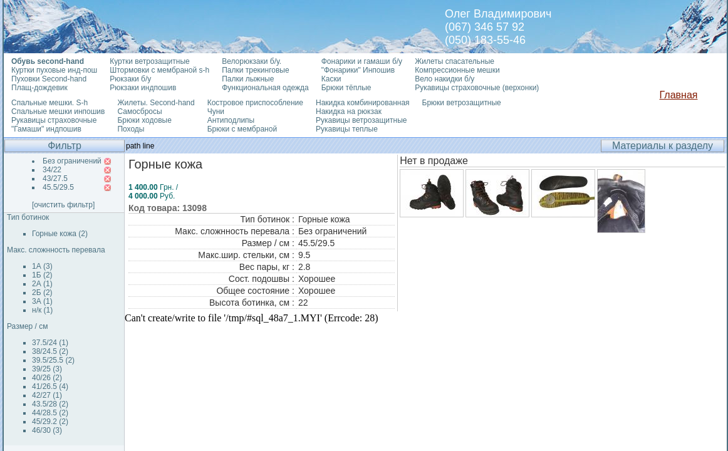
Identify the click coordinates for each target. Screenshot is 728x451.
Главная (679, 95)
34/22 (52, 169)
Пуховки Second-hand (48, 79)
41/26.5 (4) (50, 386)
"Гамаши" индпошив (46, 129)
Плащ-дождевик (39, 87)
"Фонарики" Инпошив (358, 70)
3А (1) (42, 301)
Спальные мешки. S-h (49, 102)
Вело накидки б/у (444, 79)
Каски (331, 79)
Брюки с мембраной (242, 129)
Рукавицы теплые (347, 129)
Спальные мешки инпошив (58, 111)
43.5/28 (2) (50, 404)
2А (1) (42, 283)
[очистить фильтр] (63, 204)
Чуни (215, 111)
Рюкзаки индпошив (143, 87)
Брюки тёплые (346, 87)
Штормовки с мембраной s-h (159, 70)
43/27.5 (55, 178)
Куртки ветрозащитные (149, 61)
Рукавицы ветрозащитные (361, 120)
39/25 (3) (47, 369)
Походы (130, 129)
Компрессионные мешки (457, 70)
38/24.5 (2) (50, 351)
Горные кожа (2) (60, 233)
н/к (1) (42, 310)
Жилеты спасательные (454, 61)
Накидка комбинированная (363, 102)
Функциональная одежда (265, 87)
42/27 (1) (47, 395)
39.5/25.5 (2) (53, 360)
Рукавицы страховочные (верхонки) (477, 87)
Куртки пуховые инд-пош (54, 70)
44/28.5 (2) (50, 412)
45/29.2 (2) (50, 421)
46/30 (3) (47, 430)
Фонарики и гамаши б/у (361, 61)
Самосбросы (139, 111)
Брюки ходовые (144, 120)
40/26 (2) (47, 377)
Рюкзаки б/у (130, 79)
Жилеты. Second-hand (155, 102)
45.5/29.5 (58, 187)
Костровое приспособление (255, 102)
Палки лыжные (248, 79)
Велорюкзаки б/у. (251, 61)
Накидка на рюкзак (349, 111)
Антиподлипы (231, 120)
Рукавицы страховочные (53, 120)
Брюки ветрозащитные (461, 102)
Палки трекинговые (255, 70)
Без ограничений (72, 161)
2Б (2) (42, 292)
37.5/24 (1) (50, 342)
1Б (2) (42, 275)
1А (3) (42, 266)
